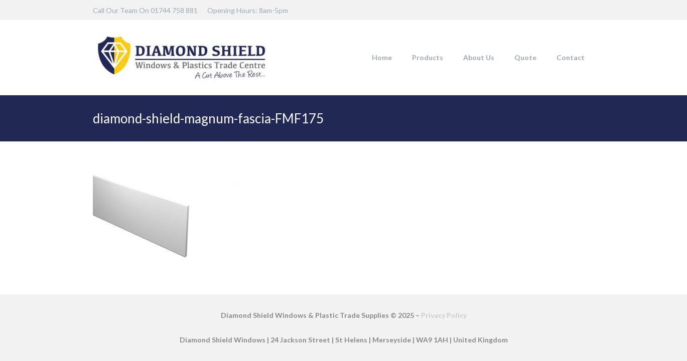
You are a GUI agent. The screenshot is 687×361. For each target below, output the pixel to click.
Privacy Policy (444, 315)
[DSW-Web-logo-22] (181, 58)
